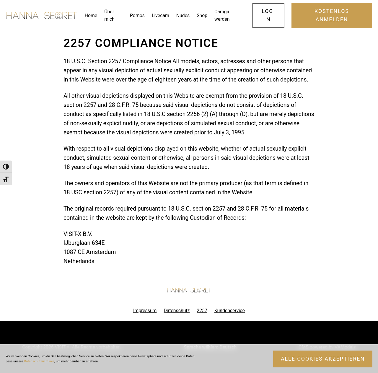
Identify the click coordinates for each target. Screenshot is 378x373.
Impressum (145, 310)
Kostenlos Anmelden (332, 15)
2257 (202, 310)
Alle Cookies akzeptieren (323, 359)
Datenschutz (177, 310)
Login (268, 15)
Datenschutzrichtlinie (39, 361)
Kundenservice (229, 310)
